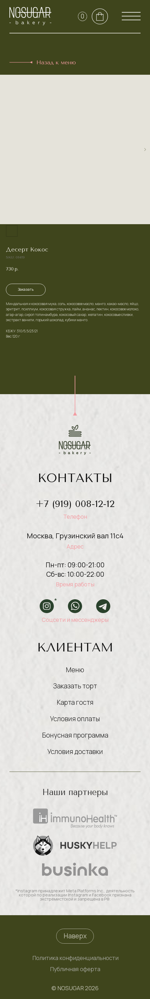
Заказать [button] (26, 289)
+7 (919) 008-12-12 (75, 503)
